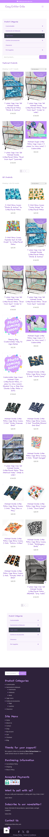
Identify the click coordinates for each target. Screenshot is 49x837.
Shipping (9, 764)
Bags (10, 700)
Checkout (9, 734)
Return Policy (10, 767)
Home (8, 717)
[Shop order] (39, 66)
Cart (7, 732)
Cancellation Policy (12, 761)
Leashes (11, 703)
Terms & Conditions (29, 832)
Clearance (9, 42)
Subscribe (8, 811)
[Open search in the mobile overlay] (24, 54)
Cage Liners (25, 33)
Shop (7, 726)
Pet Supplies (25, 47)
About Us (9, 720)
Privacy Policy (17, 832)
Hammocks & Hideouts (25, 28)
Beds (10, 692)
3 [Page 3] (25, 168)
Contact (8, 723)
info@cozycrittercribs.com (13, 821)
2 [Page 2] (23, 168)
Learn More (8, 795)
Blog (7, 737)
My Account (9, 729)
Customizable (25, 23)
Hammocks (12, 687)
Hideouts (12, 689)
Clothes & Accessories (25, 37)
